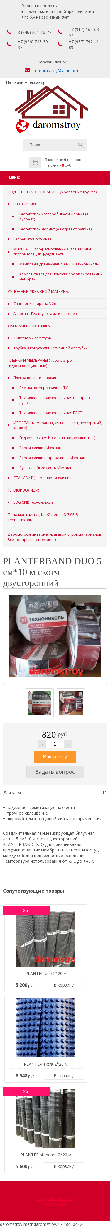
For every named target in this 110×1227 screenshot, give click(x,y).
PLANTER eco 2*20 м (46, 973)
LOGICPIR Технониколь (33, 502)
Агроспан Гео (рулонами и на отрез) (45, 313)
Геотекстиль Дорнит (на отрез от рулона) (55, 229)
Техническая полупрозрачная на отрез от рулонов (56, 400)
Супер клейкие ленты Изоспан (45, 467)
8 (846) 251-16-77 (34, 32)
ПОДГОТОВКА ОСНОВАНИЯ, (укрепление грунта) (52, 192)
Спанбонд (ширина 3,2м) (35, 303)
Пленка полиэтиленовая (34, 377)
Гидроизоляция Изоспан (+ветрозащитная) (57, 437)
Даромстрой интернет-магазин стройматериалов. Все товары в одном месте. (55, 537)
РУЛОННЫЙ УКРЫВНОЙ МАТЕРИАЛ (39, 291)
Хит (26, 910)
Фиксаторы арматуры (32, 338)
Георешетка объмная (32, 239)
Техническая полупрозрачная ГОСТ (50, 412)
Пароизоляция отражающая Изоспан (52, 457)
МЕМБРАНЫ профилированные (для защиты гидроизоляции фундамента (52, 252)
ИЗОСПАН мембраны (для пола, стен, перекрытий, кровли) (57, 425)
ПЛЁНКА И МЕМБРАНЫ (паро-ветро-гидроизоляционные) (40, 363)
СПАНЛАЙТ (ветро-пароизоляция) (42, 477)
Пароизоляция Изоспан (40, 447)
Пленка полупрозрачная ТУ (43, 387)
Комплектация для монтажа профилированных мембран (60, 277)
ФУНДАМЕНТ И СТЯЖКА (29, 325)
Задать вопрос (55, 771)
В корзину (64, 985)
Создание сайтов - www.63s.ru (55, 1201)
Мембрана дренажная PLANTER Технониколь (59, 264)
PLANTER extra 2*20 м (46, 1064)
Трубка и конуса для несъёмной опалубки (50, 348)
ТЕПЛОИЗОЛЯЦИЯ (24, 490)
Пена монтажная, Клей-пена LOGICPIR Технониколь (43, 517)
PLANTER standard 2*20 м (45, 1155)
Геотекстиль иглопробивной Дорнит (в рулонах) (53, 217)
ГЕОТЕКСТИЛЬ (25, 204)
